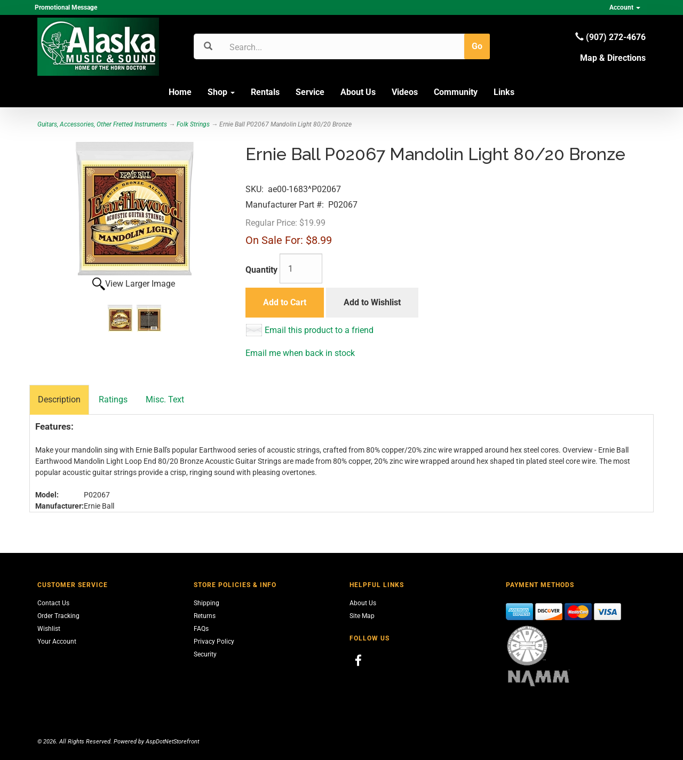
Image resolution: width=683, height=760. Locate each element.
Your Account (56, 641)
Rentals (265, 92)
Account (624, 7)
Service (310, 92)
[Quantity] (301, 268)
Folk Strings (193, 124)
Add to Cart (284, 302)
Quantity (261, 270)
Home (180, 92)
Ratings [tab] (113, 399)
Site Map (362, 616)
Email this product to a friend (319, 330)
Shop (221, 92)
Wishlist (48, 628)
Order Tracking (58, 616)
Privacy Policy (214, 641)
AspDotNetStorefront (172, 741)
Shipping (206, 603)
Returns (205, 616)
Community (456, 92)
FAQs (201, 628)
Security (205, 654)
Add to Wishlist (372, 302)
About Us (358, 92)
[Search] (280, 47)
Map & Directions (613, 58)
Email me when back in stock (300, 353)
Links (504, 92)
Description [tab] (59, 399)
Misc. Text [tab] (165, 399)
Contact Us (53, 603)
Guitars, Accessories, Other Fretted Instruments (102, 124)
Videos (405, 92)
